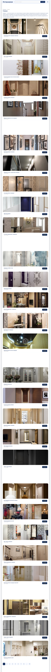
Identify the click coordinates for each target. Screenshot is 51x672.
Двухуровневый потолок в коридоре (10, 350)
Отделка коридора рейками (9, 404)
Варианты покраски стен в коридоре (10, 118)
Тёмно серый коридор (8, 466)
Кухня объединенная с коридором (10, 309)
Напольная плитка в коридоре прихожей (11, 582)
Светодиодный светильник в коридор (10, 500)
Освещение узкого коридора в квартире (11, 35)
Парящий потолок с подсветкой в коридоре (11, 172)
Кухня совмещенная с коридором (10, 616)
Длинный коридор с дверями (9, 425)
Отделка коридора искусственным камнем (11, 76)
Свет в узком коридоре (8, 56)
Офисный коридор (7, 213)
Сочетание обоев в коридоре (9, 193)
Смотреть (44, 36)
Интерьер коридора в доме (9, 657)
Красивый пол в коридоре (8, 329)
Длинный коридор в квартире (9, 151)
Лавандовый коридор (8, 288)
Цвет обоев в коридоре (8, 541)
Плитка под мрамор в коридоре (9, 562)
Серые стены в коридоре (8, 637)
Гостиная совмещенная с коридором (10, 234)
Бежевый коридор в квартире (9, 97)
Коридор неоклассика (8, 384)
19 (29, 663)
